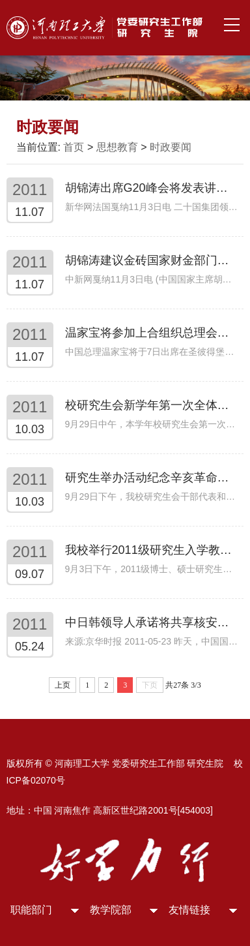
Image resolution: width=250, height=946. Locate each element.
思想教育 (117, 147)
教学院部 (111, 909)
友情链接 (189, 909)
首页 (73, 147)
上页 (62, 685)
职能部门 (31, 909)
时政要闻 (170, 147)
